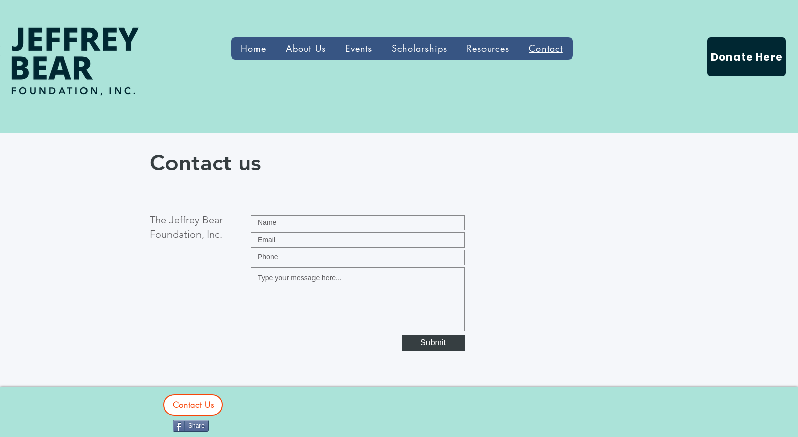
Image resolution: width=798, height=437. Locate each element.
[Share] (191, 426)
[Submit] (433, 343)
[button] (488, 48)
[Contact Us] (193, 405)
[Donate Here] (746, 56)
